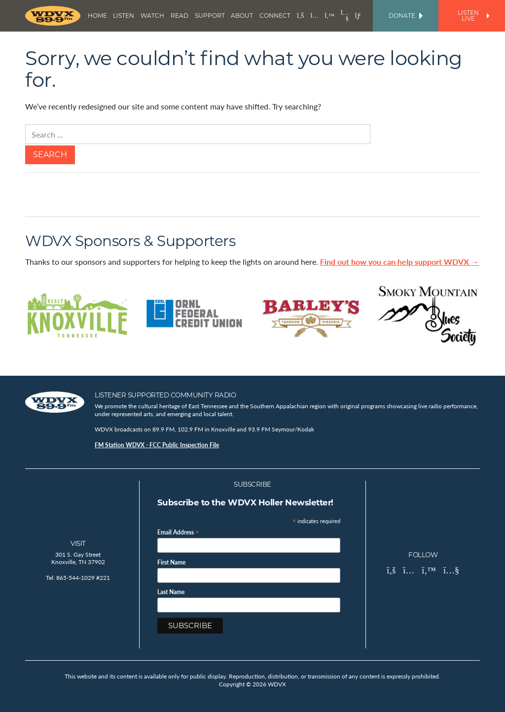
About (242, 15)
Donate (406, 15)
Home (97, 15)
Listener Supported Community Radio (165, 395)
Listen (123, 15)
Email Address (178, 531)
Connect (274, 15)
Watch (152, 15)
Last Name (170, 592)
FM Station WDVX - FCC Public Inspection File (157, 445)
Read (179, 15)
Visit (78, 543)
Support (210, 15)
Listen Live (473, 15)
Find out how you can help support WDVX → (399, 261)
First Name (171, 563)
